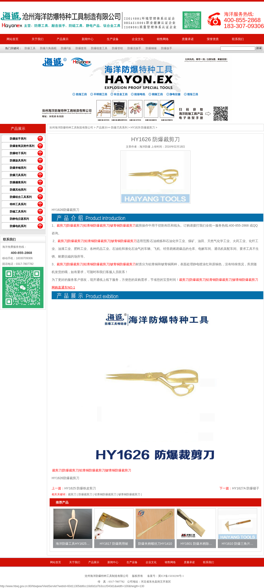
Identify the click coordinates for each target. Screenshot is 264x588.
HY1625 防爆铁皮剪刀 (80, 488)
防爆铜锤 (151, 48)
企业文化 (138, 39)
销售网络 (163, 39)
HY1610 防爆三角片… (237, 543)
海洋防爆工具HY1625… (73, 543)
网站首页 (12, 39)
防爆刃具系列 (18, 175)
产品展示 (63, 39)
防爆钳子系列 (18, 153)
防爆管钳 (117, 48)
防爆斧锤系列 (18, 167)
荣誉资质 (213, 39)
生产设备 (113, 39)
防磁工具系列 (18, 211)
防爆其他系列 (18, 189)
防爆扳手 (166, 48)
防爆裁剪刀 (85, 494)
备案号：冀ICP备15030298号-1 (165, 576)
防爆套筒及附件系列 (22, 146)
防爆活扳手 (134, 48)
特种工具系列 (18, 204)
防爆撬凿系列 (18, 182)
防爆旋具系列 (18, 160)
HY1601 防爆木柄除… (196, 543)
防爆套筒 (81, 48)
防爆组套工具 (99, 48)
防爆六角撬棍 (48, 48)
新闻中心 (88, 39)
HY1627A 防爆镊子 (245, 488)
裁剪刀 (72, 494)
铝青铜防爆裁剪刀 (105, 494)
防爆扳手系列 (18, 138)
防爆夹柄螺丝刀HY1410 (155, 543)
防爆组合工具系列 (21, 197)
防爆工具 (30, 48)
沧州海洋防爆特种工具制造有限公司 (71, 127)
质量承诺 (188, 39)
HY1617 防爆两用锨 (114, 543)
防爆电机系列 (18, 226)
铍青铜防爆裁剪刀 (129, 494)
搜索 (259, 48)
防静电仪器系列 (19, 218)
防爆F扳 (66, 48)
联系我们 (238, 39)
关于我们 (37, 39)
